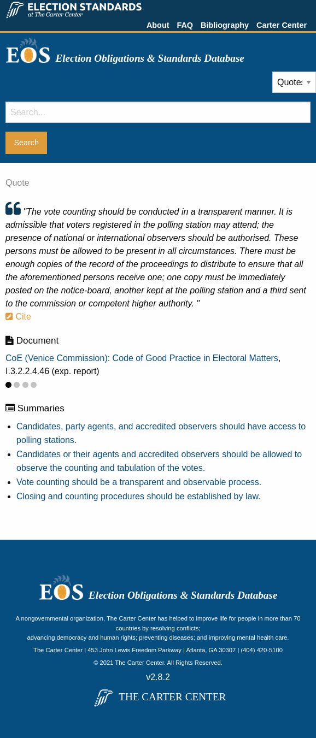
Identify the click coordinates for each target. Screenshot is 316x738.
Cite (18, 316)
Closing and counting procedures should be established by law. (138, 496)
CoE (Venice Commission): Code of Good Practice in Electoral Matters (141, 358)
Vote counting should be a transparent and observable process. (138, 482)
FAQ (185, 25)
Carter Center (281, 25)
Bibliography (225, 25)
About (158, 25)
